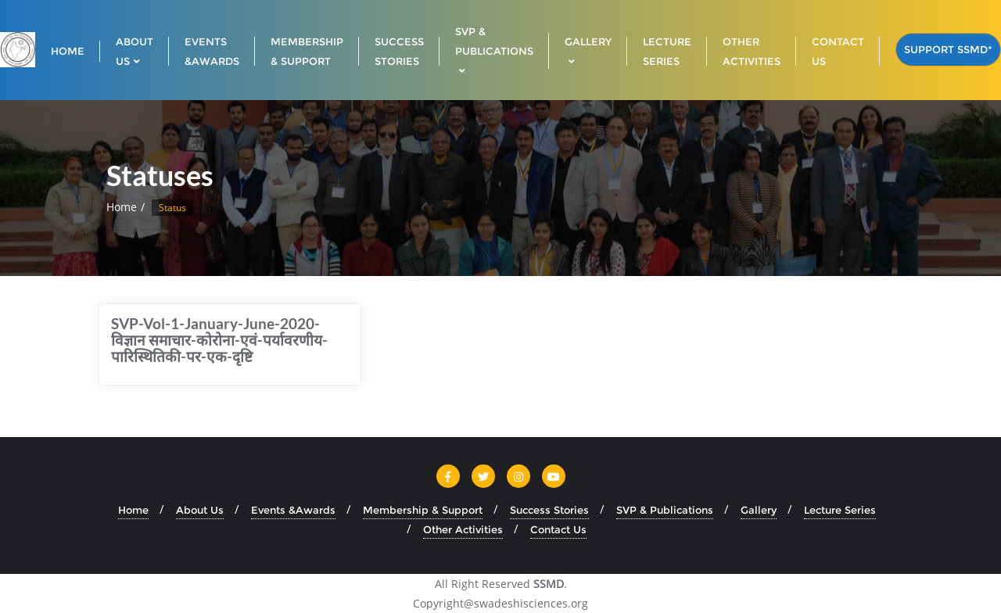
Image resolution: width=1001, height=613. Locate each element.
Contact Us (558, 529)
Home (121, 206)
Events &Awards (293, 510)
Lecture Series (840, 510)
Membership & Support (423, 510)
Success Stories (549, 510)
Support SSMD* (948, 49)
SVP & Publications (664, 510)
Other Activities (463, 529)
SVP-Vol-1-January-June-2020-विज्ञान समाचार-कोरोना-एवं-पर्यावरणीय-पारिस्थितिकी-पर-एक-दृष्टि (219, 339)
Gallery (759, 510)
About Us (200, 510)
